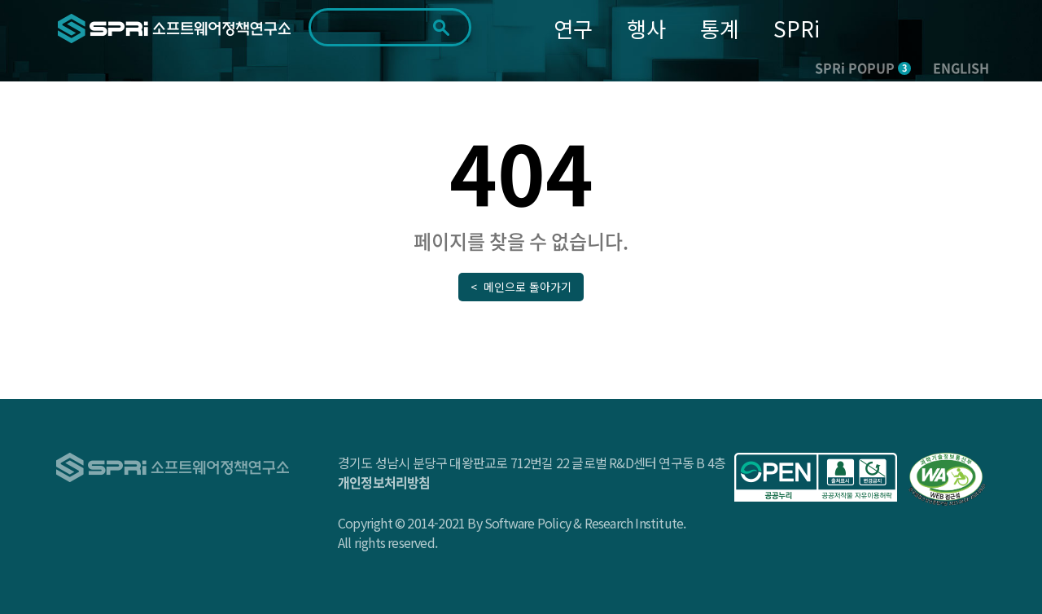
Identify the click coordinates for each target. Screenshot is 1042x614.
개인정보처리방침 (384, 482)
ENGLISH (961, 67)
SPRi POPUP (863, 67)
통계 (719, 28)
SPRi (796, 28)
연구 (573, 28)
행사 (646, 28)
